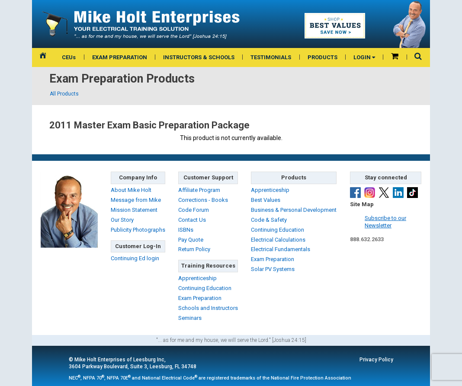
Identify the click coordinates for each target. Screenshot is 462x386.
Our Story (122, 220)
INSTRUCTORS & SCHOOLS (198, 57)
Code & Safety (269, 220)
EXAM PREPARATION (119, 57)
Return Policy (194, 249)
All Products (64, 94)
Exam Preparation (199, 298)
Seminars (190, 318)
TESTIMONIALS (270, 57)
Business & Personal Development (294, 210)
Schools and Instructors (208, 308)
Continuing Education (204, 288)
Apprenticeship (197, 278)
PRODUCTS (322, 57)
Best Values (265, 200)
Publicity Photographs (138, 229)
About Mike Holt (131, 190)
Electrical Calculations (278, 239)
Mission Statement (134, 210)
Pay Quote (190, 239)
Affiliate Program (199, 190)
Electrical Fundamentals (280, 249)
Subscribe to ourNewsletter (385, 222)
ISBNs (185, 229)
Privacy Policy (376, 360)
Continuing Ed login (135, 258)
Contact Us (192, 220)
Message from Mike (136, 200)
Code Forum (193, 210)
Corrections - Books (203, 200)
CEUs (69, 57)
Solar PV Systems (273, 269)
